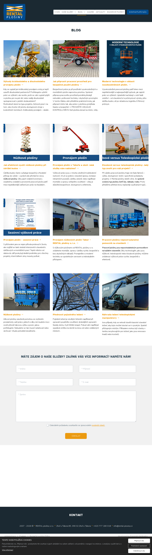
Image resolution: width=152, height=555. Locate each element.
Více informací (7, 550)
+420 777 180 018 (102, 524)
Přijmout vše (139, 541)
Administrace (10, 534)
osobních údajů (98, 423)
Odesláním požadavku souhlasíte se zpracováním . (77, 423)
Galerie (90, 12)
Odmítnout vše (139, 551)
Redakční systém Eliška (40, 534)
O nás (57, 12)
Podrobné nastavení (139, 546)
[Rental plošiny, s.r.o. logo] (14, 12)
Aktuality (100, 12)
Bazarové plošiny (115, 12)
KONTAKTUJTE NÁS (137, 12)
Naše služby (67, 12)
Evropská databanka (139, 534)
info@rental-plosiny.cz (123, 524)
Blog (80, 12)
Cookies (22, 534)
